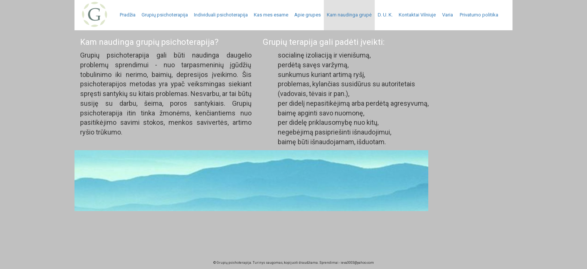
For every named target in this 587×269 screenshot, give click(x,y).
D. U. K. (385, 15)
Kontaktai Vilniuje (417, 15)
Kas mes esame (271, 15)
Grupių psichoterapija (165, 15)
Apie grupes (307, 15)
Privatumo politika (479, 15)
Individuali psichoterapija (221, 15)
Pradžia (128, 15)
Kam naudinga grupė (349, 15)
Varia (447, 15)
